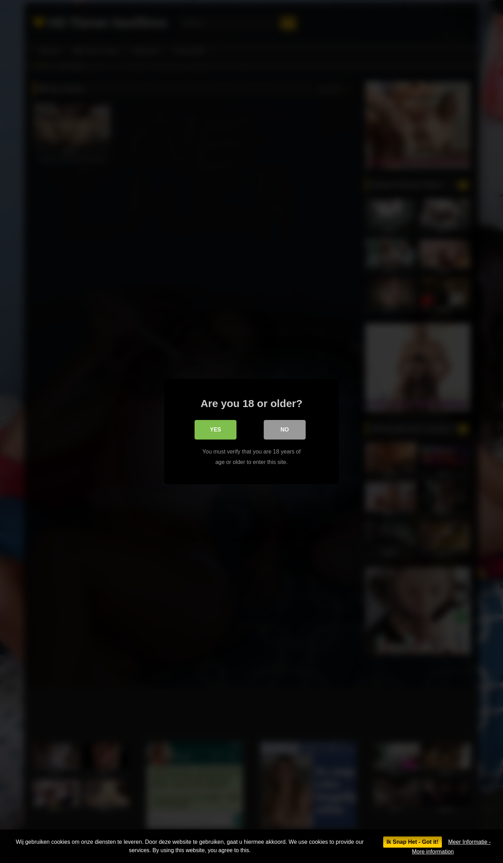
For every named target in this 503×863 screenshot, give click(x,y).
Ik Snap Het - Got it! (412, 842)
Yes (215, 430)
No (284, 430)
